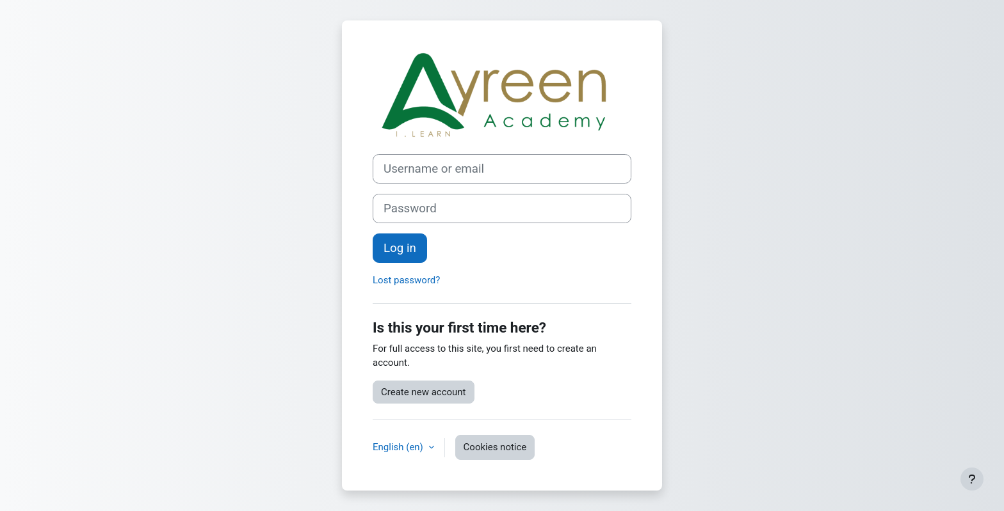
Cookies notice (495, 447)
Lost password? (406, 280)
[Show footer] (972, 479)
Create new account (423, 392)
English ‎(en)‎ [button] (399, 447)
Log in (400, 248)
